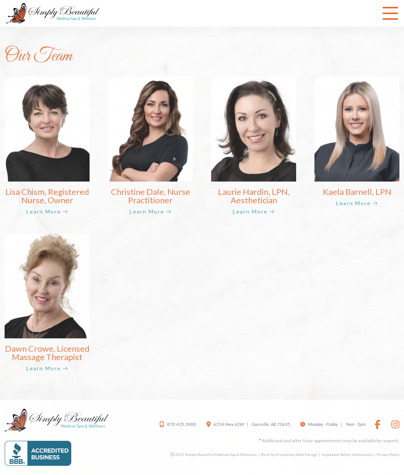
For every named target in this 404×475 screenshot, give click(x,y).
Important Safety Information (347, 454)
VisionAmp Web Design (296, 454)
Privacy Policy (388, 454)
